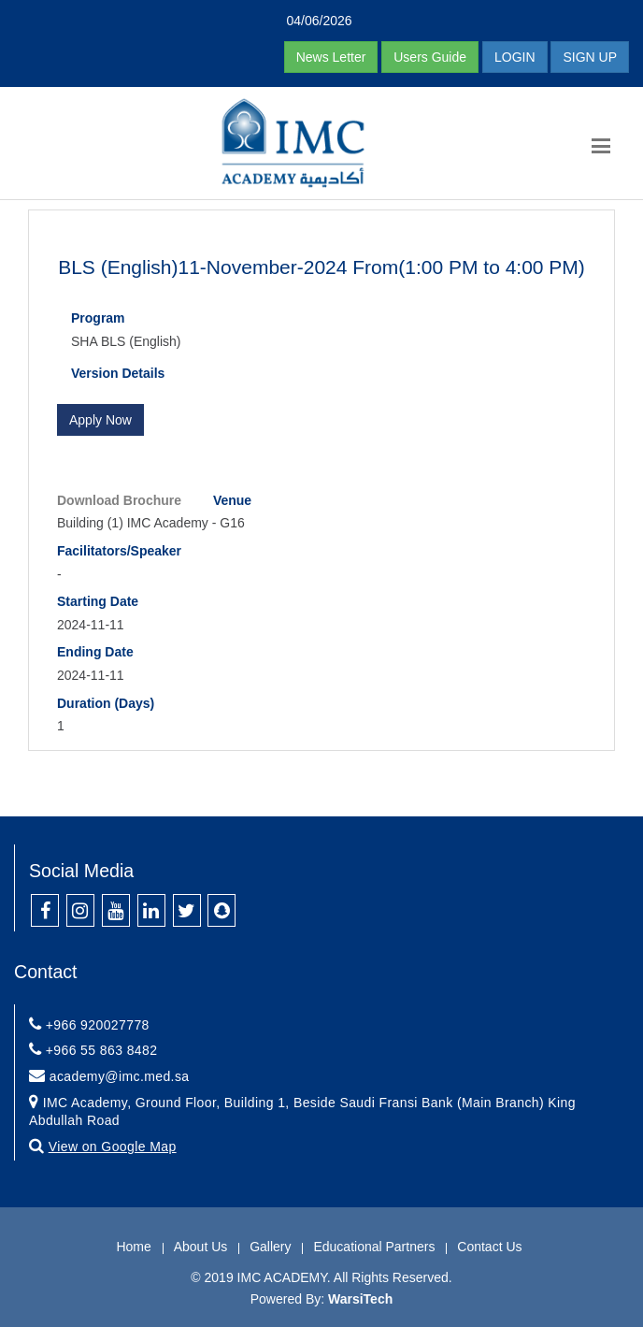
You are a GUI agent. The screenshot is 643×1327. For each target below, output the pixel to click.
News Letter (331, 57)
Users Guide (429, 57)
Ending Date (95, 651)
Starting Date (97, 601)
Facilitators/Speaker (119, 550)
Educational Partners (374, 1246)
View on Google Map (113, 1146)
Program (98, 317)
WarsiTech (360, 1298)
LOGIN (515, 57)
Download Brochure (119, 500)
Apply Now (100, 419)
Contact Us (489, 1246)
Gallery (270, 1246)
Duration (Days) (105, 703)
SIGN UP (590, 57)
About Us (201, 1246)
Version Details (117, 373)
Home (133, 1246)
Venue (232, 500)
